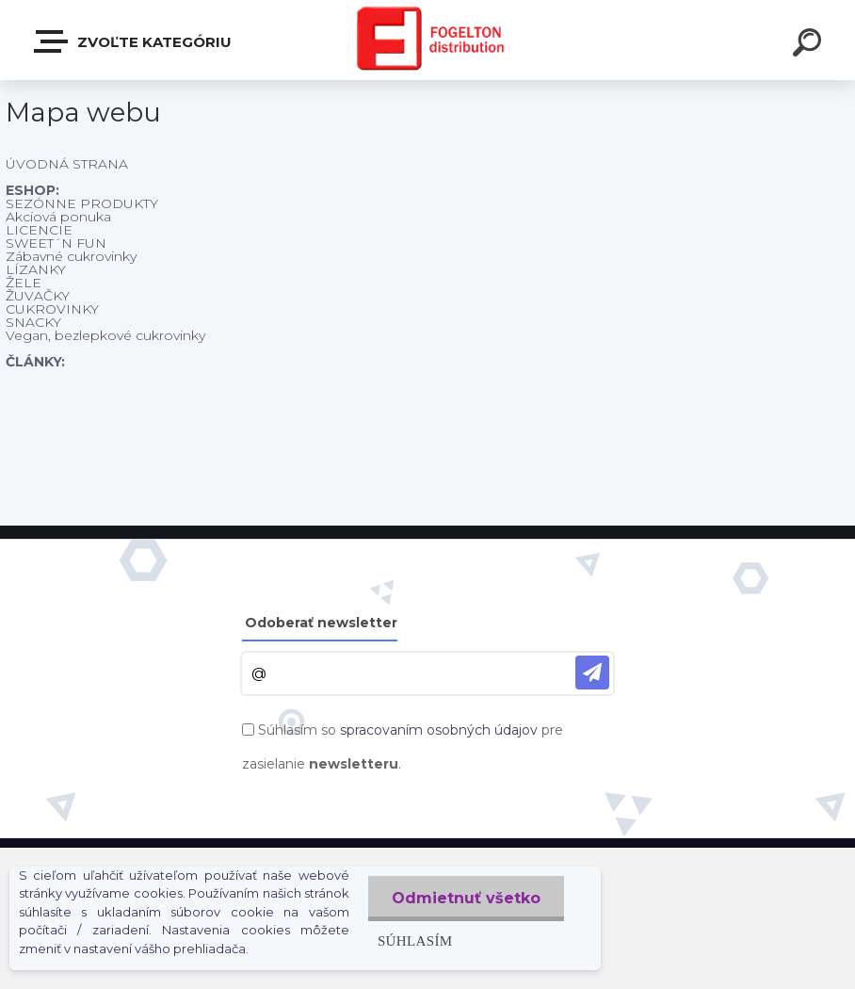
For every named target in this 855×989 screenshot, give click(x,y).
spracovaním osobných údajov (439, 729)
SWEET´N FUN (56, 243)
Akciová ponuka (58, 216)
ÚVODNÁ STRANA (67, 163)
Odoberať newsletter (321, 622)
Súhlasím (415, 940)
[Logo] (427, 40)
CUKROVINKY (52, 308)
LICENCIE (39, 229)
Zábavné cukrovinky (71, 256)
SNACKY (33, 322)
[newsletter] (592, 672)
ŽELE (23, 282)
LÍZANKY (36, 269)
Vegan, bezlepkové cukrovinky (105, 335)
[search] (810, 45)
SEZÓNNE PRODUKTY (82, 203)
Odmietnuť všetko (466, 898)
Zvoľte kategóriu (134, 41)
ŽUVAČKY (38, 295)
